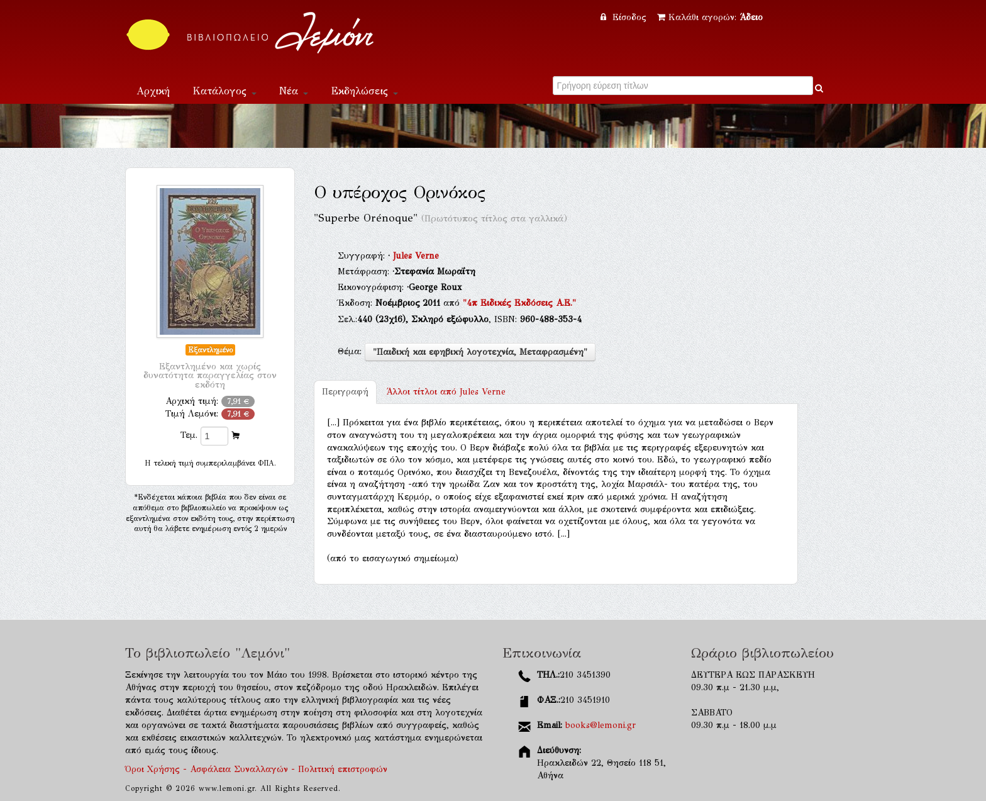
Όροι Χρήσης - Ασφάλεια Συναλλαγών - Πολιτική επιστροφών (256, 769)
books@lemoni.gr (600, 725)
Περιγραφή (345, 391)
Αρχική (153, 91)
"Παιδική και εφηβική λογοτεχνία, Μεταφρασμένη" (480, 352)
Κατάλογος (224, 91)
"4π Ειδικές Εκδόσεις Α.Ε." (519, 303)
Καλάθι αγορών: (710, 17)
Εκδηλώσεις (364, 91)
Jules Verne (416, 255)
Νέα (293, 91)
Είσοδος (625, 17)
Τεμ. (188, 435)
